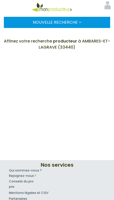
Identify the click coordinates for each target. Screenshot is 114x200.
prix (11, 186)
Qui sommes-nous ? (25, 170)
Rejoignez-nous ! (22, 176)
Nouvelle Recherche (57, 22)
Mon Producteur (57, 7)
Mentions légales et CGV (28, 193)
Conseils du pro (21, 181)
